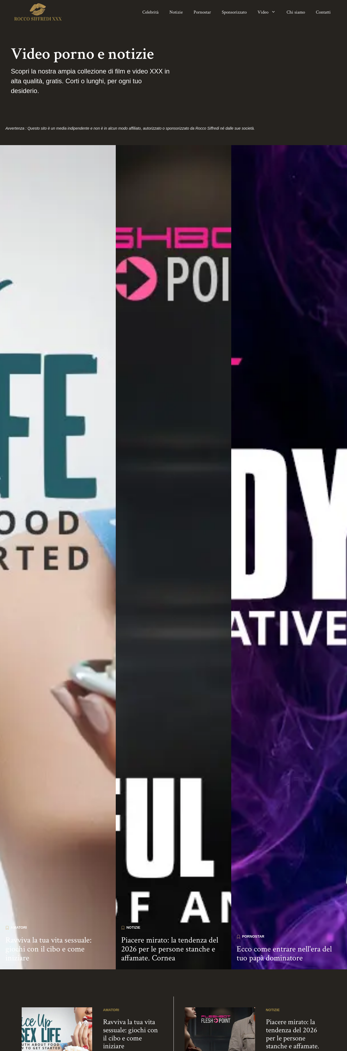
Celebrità (150, 12)
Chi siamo (296, 12)
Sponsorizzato (234, 12)
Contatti (323, 12)
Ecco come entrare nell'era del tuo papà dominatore (284, 919)
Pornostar (202, 12)
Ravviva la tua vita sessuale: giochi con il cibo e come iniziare (48, 914)
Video (269, 12)
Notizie (176, 12)
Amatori (19, 893)
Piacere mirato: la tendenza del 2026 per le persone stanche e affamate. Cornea (169, 914)
